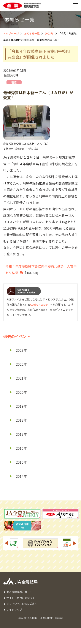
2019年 (21, 406)
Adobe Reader (39, 304)
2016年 (21, 448)
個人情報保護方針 (16, 591)
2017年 (21, 434)
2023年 (49, 33)
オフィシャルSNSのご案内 (21, 603)
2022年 (21, 364)
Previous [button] (6, 543)
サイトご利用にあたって (20, 597)
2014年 (21, 476)
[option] (40, 543)
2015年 (21, 462)
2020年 (21, 392)
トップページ (11, 33)
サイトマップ (14, 609)
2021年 (21, 378)
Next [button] (75, 543)
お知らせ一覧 (32, 33)
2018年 (21, 420)
